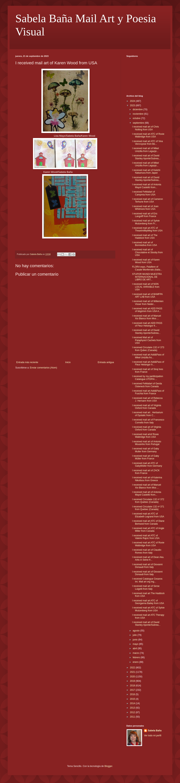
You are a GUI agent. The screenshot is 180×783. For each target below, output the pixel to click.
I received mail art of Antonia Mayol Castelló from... (146, 186)
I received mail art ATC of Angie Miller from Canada (148, 529)
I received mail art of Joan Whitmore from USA (145, 207)
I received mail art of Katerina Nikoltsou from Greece (147, 479)
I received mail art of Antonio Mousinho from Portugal (146, 443)
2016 (133, 694)
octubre (137, 118)
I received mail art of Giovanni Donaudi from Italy (147, 565)
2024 (133, 101)
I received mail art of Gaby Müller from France (145, 457)
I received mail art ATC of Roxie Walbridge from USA (148, 135)
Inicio (68, 362)
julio (135, 635)
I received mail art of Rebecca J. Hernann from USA (147, 399)
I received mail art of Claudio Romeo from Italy (146, 551)
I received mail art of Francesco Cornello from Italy (148, 421)
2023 (133, 105)
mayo (136, 644)
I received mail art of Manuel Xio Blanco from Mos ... (146, 317)
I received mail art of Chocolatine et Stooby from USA (147, 252)
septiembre (139, 123)
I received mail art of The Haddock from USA (144, 236)
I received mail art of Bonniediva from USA (144, 244)
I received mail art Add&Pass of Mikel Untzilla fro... (148, 356)
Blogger (108, 766)
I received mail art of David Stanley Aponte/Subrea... (146, 157)
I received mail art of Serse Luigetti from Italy (146, 587)
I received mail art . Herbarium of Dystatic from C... (147, 413)
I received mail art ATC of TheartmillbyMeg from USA (147, 229)
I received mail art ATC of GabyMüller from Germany (147, 464)
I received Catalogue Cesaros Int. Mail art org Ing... (147, 580)
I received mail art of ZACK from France (146, 471)
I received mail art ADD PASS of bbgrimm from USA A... (147, 310)
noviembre (138, 114)
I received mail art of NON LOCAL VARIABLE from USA (145, 287)
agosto (136, 630)
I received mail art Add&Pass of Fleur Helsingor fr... (148, 363)
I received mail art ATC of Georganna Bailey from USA (148, 602)
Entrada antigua (106, 362)
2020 (133, 676)
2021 (133, 672)
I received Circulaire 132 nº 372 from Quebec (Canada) (148, 500)
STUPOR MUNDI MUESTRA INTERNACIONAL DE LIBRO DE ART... (147, 277)
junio (135, 639)
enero (136, 662)
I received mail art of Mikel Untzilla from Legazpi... (145, 149)
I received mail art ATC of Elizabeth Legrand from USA (148, 515)
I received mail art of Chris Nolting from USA (145, 128)
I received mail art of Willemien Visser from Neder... (147, 302)
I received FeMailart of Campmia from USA (143, 193)
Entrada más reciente (27, 362)
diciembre (138, 109)
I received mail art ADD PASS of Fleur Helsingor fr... (147, 324)
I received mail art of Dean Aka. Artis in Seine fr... (148, 558)
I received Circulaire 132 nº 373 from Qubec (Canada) (148, 348)
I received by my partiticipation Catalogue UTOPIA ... (147, 377)
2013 (133, 707)
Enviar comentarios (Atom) (43, 367)
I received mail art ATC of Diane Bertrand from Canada (148, 522)
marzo (136, 653)
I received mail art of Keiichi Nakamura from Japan (146, 171)
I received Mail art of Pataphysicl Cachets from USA (146, 340)
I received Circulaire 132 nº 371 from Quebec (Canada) (148, 508)
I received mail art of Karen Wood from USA (146, 261)
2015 (133, 699)
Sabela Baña (154, 730)
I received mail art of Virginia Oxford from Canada (146, 406)
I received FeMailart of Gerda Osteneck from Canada (147, 385)
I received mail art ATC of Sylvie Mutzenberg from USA (148, 609)
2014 (133, 703)
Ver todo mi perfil (152, 735)
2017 (133, 690)
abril (135, 648)
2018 (133, 685)
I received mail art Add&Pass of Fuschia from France (148, 392)
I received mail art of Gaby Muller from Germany (145, 450)
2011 (133, 716)
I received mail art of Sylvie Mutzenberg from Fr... (146, 222)
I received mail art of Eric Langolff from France (144, 215)
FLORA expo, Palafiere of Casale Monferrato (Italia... (147, 268)
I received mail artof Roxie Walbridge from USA (145, 435)
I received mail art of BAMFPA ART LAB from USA (147, 295)
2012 (133, 712)
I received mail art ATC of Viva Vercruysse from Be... (147, 142)
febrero (137, 657)
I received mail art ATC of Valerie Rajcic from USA (146, 537)
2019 (133, 681)
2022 (133, 667)
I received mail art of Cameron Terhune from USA (147, 200)
